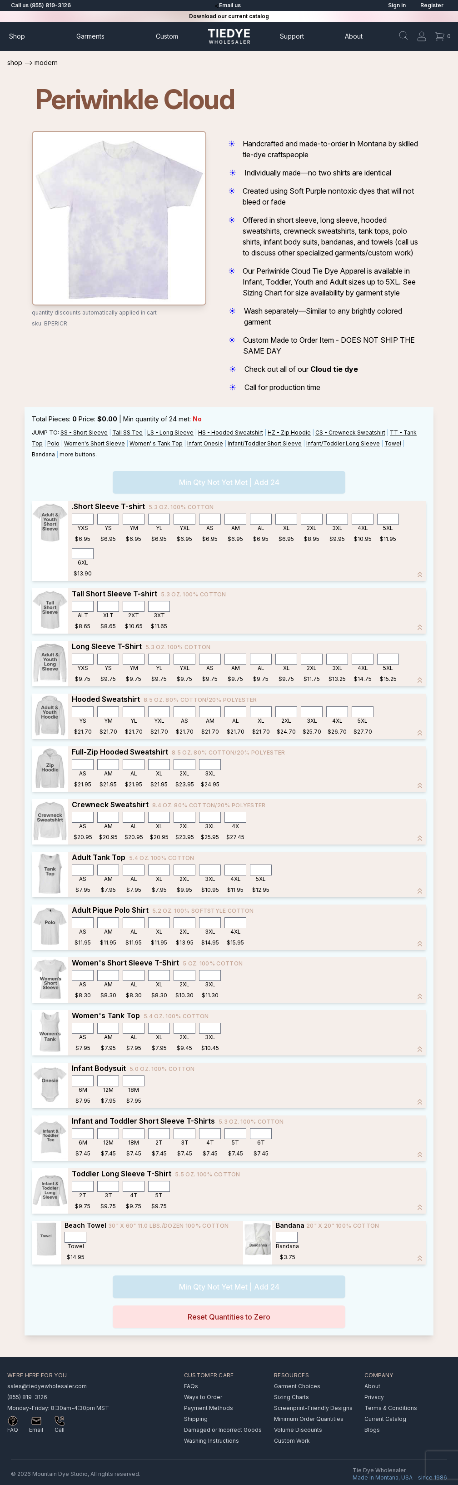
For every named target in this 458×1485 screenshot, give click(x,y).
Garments (90, 36)
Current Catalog (385, 1418)
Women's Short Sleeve (94, 443)
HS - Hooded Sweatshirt (230, 432)
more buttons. (78, 454)
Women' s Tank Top (156, 443)
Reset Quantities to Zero (229, 1316)
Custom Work (292, 1440)
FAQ (12, 1429)
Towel (392, 443)
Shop (17, 36)
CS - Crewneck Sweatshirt (350, 432)
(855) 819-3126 (27, 1397)
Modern (46, 62)
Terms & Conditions (390, 1408)
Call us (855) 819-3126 (41, 5)
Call (60, 1429)
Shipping (196, 1418)
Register (431, 5)
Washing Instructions (211, 1440)
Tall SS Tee (127, 432)
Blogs (372, 1429)
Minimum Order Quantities (309, 1418)
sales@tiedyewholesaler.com (47, 1386)
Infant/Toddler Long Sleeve (343, 443)
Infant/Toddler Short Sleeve (265, 443)
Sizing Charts (291, 1397)
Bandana (43, 454)
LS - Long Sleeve (170, 432)
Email (36, 1429)
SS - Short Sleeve (84, 432)
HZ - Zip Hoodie (289, 432)
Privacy (374, 1397)
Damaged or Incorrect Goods (223, 1429)
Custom (167, 36)
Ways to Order (203, 1397)
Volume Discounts (298, 1429)
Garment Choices (297, 1386)
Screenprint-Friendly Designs (313, 1408)
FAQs (191, 1386)
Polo (53, 443)
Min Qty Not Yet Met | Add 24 (229, 482)
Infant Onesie (205, 443)
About (354, 36)
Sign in (397, 5)
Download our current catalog (229, 16)
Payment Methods (208, 1408)
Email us (230, 5)
